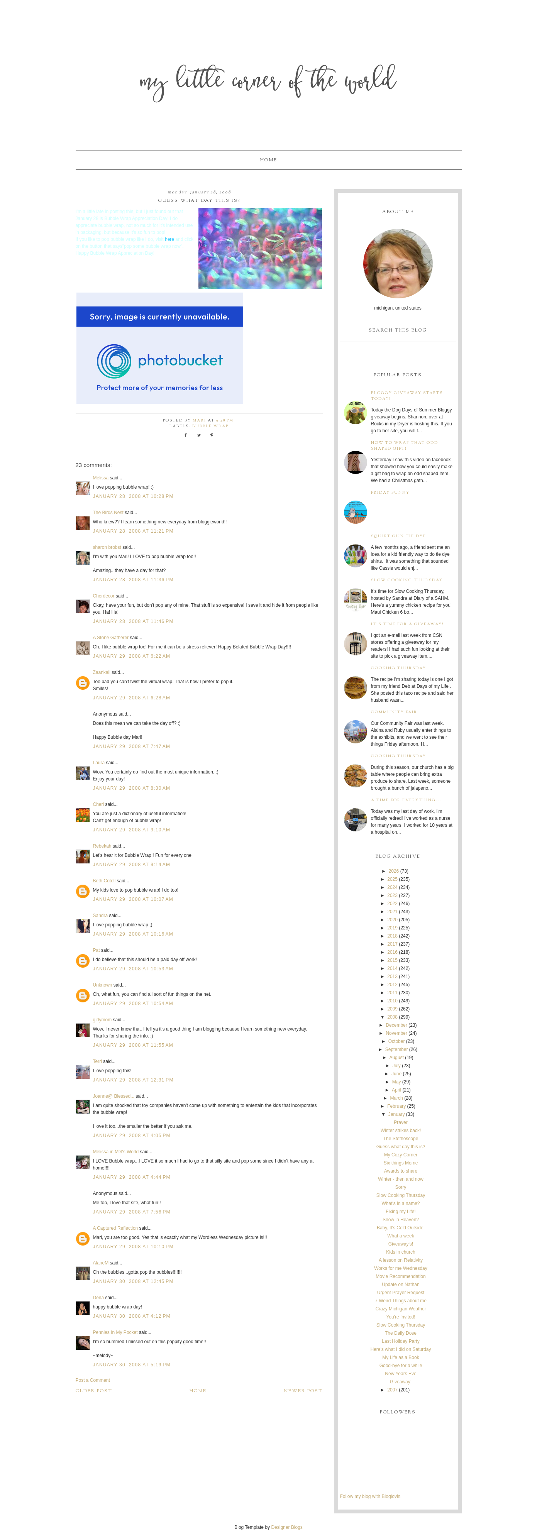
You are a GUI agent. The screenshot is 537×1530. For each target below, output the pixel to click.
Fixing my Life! (400, 1211)
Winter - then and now (400, 1179)
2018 (392, 936)
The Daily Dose (401, 1333)
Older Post (94, 1391)
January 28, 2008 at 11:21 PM (133, 531)
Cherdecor (104, 596)
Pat (96, 950)
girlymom (102, 1019)
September (396, 1049)
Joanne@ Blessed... (114, 1096)
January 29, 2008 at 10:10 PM (133, 1246)
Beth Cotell (104, 880)
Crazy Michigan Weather (400, 1309)
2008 (392, 1017)
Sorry (401, 1187)
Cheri (98, 804)
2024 (392, 887)
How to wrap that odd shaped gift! (404, 446)
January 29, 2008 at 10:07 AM (133, 899)
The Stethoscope (400, 1138)
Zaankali (101, 672)
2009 (392, 1009)
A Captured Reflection (115, 1228)
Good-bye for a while (400, 1365)
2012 (392, 984)
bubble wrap (210, 426)
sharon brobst (107, 547)
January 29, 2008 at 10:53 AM (133, 968)
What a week (400, 1236)
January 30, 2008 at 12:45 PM (133, 1281)
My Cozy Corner (401, 1155)
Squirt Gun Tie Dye (398, 536)
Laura (99, 762)
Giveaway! (401, 1381)
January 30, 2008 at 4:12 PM (132, 1316)
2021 (392, 911)
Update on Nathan (400, 1284)
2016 (392, 952)
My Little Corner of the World (268, 83)
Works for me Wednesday (400, 1268)
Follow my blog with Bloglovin (370, 1496)
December (396, 1025)
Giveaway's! (400, 1244)
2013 (392, 976)
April (396, 1090)
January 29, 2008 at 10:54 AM (133, 1003)
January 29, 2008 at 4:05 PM (132, 1135)
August (396, 1057)
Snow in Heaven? (401, 1219)
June (396, 1073)
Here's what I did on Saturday (400, 1349)
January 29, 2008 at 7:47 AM (132, 746)
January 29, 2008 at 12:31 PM (133, 1080)
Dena (98, 1297)
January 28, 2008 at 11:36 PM (133, 579)
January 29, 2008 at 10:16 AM (133, 934)
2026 (394, 871)
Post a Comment (93, 1380)
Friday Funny (390, 493)
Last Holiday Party (400, 1341)
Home (268, 160)
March (396, 1098)
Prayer (400, 1122)
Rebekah (102, 846)
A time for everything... (406, 800)
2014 (392, 968)
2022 (392, 903)
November (396, 1033)
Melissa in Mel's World (116, 1151)
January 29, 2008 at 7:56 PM (132, 1212)
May (396, 1082)
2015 (392, 960)
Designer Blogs (286, 1527)
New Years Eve (400, 1373)
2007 (392, 1390)
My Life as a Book (400, 1357)
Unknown (102, 985)
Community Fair (394, 712)
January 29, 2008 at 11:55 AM (133, 1045)
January (396, 1114)
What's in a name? (400, 1203)
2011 (392, 992)
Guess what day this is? (400, 1146)
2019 (392, 928)
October (396, 1041)
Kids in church (400, 1252)
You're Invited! (400, 1317)
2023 (392, 895)
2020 (392, 919)
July (396, 1065)
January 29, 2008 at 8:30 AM (132, 788)
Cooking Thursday (398, 668)
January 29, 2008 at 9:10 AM (132, 830)
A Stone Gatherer (111, 637)
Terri (97, 1061)
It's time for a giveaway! (407, 624)
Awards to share (401, 1171)
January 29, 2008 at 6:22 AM (132, 656)
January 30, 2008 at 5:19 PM (132, 1365)
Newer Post (303, 1391)
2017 (392, 944)
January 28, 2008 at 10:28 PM (133, 496)
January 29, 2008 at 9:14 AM (132, 864)
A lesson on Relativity (401, 1260)
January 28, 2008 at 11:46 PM (133, 621)
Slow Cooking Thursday (407, 580)
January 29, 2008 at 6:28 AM (132, 698)
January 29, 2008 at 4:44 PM (132, 1177)
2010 (392, 1001)
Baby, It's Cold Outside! (401, 1227)
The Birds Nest (108, 512)
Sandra (100, 915)
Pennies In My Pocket (115, 1332)
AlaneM (101, 1263)
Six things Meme (401, 1163)
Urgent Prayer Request (401, 1292)
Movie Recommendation (400, 1276)
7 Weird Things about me (401, 1300)
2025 (392, 879)
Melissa (101, 478)
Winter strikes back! (401, 1130)
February (396, 1106)
